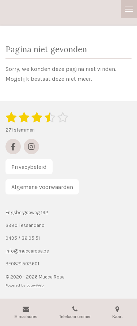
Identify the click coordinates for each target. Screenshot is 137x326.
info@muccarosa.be (27, 251)
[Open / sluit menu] (129, 9)
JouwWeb (35, 285)
